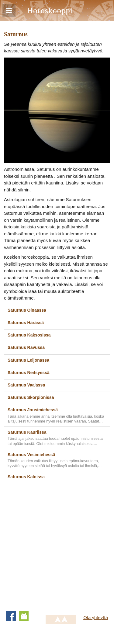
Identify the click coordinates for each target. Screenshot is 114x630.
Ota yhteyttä (95, 617)
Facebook (11, 616)
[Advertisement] (57, 545)
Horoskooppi (50, 10)
